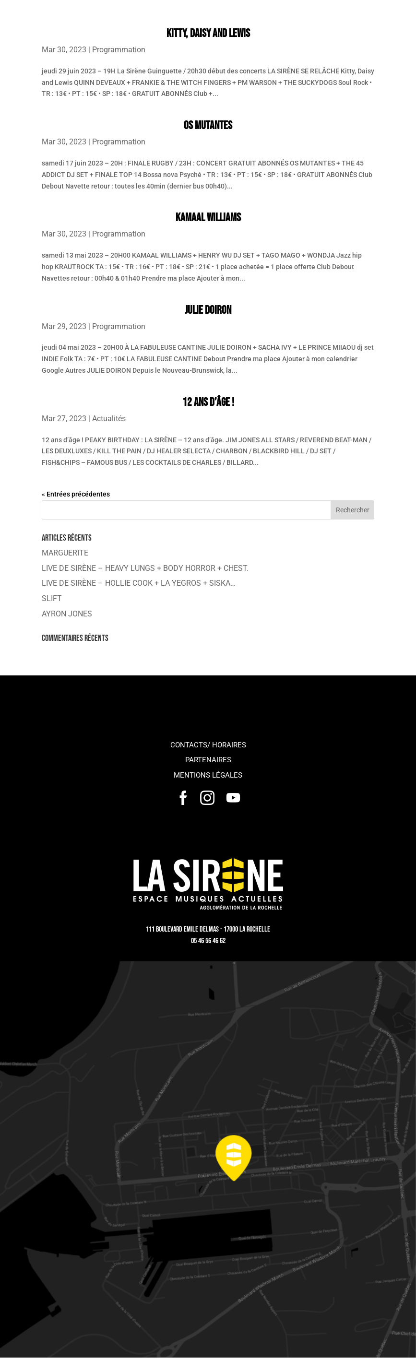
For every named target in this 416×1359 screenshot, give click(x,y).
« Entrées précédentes (76, 494)
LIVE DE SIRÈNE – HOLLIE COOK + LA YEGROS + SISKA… (139, 583)
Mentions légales (208, 775)
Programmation (118, 49)
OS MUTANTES (208, 125)
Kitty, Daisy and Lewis (208, 33)
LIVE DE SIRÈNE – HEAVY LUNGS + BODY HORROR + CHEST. (145, 568)
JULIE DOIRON (208, 310)
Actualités (109, 418)
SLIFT (52, 598)
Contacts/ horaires (208, 745)
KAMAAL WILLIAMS (208, 218)
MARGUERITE (65, 552)
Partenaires (208, 760)
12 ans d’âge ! (208, 402)
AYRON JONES (67, 613)
